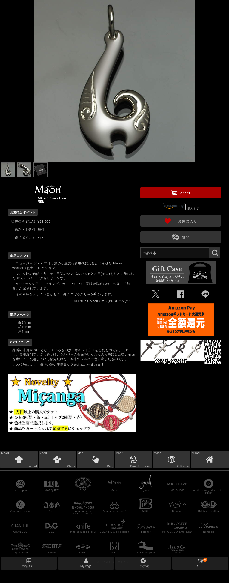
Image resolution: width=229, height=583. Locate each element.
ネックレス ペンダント (118, 301)
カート (201, 563)
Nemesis (208, 531)
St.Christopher (146, 552)
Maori (94, 301)
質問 (181, 236)
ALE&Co (80, 301)
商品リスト (29, 566)
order (181, 192)
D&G (52, 531)
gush (146, 490)
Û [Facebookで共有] (181, 294)
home (177, 552)
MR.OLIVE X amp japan (177, 531)
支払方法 (143, 566)
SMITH (83, 552)
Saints (52, 552)
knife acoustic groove (83, 531)
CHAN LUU (20, 531)
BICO (83, 490)
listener (146, 531)
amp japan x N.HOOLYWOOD (83, 512)
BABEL (145, 511)
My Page (85, 566)
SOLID (114, 552)
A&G (52, 511)
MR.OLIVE (177, 490)
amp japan (20, 490)
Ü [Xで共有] (156, 294)
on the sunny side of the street (208, 491)
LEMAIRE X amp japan (114, 531)
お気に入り (181, 220)
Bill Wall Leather (208, 511)
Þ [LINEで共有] (205, 294)
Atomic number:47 (114, 511)
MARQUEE (52, 490)
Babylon (177, 511)
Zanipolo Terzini (20, 511)
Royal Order (20, 552)
